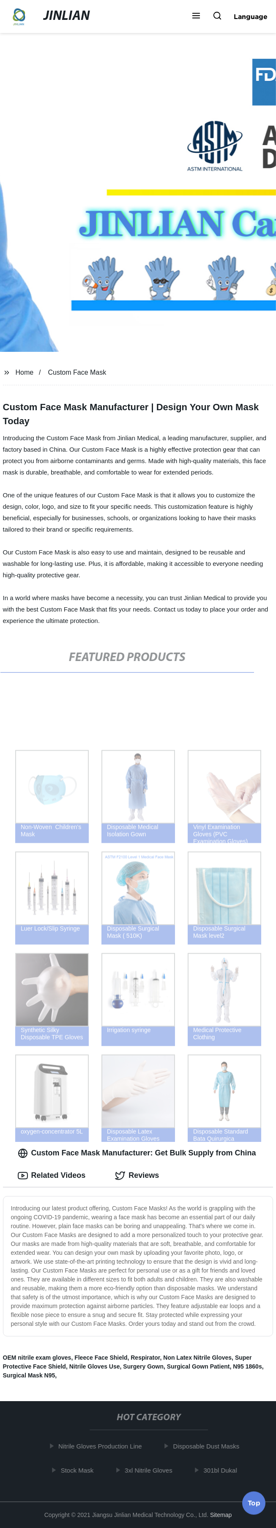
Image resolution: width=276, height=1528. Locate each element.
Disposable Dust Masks (208, 1446)
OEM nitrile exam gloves (37, 1357)
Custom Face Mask (77, 372)
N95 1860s (247, 1366)
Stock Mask (79, 1470)
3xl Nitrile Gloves (150, 1470)
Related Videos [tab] (52, 1176)
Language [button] (251, 16)
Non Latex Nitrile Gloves (197, 1357)
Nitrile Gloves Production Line (102, 1446)
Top (254, 1502)
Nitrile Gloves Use (94, 1366)
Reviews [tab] (137, 1176)
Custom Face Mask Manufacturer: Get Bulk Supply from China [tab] (137, 1153)
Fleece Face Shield (100, 1357)
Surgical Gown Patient (198, 1366)
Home (24, 372)
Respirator (145, 1357)
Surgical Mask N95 (29, 1375)
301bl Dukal (222, 1470)
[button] (196, 16)
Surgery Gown (143, 1366)
